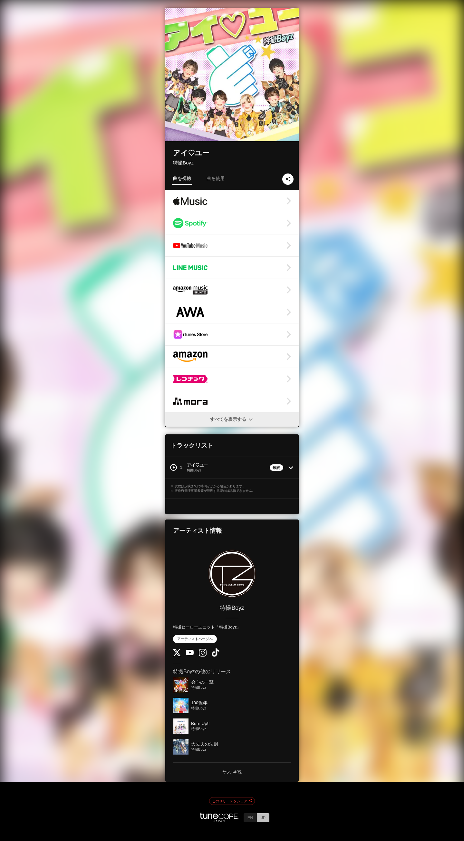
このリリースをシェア (232, 801)
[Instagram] (203, 655)
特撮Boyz (183, 162)
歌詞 (276, 467)
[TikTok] (215, 655)
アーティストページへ (195, 639)
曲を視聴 (182, 178)
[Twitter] (177, 654)
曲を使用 (216, 178)
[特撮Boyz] (232, 573)
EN (250, 817)
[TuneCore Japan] (219, 820)
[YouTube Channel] (190, 653)
